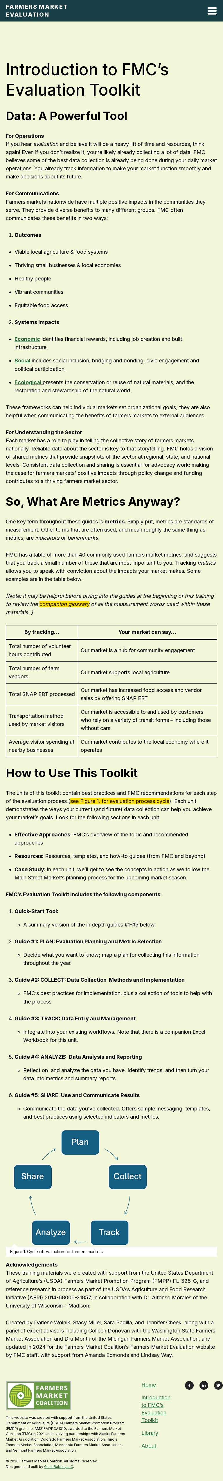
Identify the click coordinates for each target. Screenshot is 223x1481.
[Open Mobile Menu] (212, 12)
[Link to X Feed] (218, 1385)
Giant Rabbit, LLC (58, 1466)
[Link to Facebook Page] (189, 1385)
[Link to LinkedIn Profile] (203, 1385)
